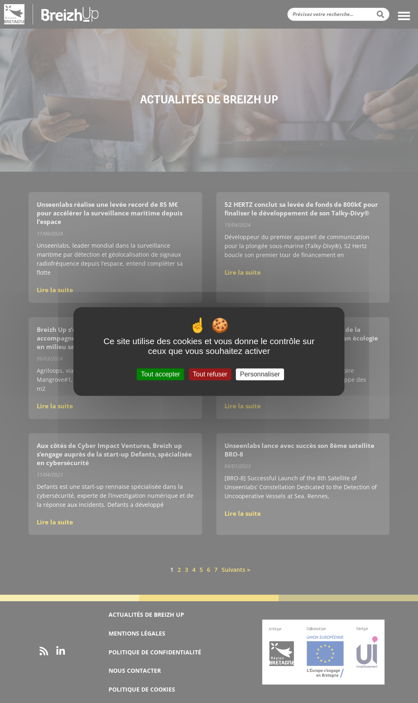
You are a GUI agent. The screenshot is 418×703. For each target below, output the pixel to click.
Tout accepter (160, 374)
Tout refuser (210, 374)
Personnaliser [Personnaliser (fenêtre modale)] (260, 374)
